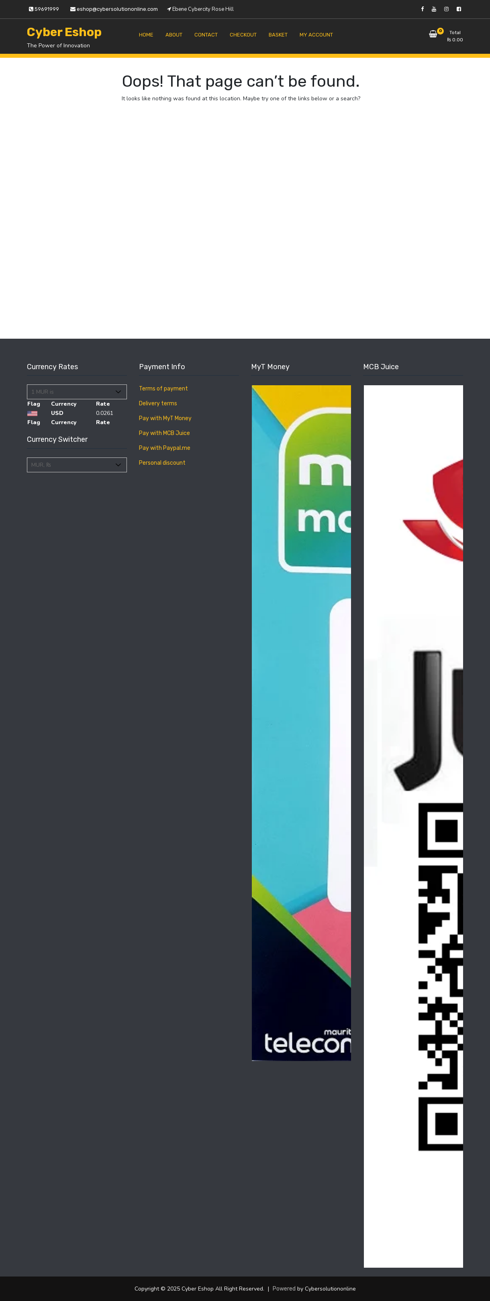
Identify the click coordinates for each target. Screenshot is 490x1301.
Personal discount (162, 462)
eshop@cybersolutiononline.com (114, 9)
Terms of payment (163, 388)
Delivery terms (158, 403)
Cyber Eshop (64, 32)
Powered (284, 1288)
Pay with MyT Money (165, 418)
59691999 (44, 9)
